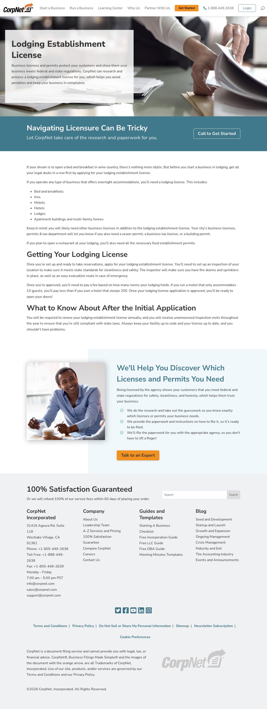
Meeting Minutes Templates (161, 554)
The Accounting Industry (214, 554)
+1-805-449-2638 (53, 549)
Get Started (187, 8)
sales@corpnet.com (42, 589)
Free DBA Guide (152, 549)
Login (247, 8)
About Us (90, 519)
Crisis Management (211, 542)
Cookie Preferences (135, 637)
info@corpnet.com (41, 583)
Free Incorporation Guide (158, 537)
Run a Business (81, 8)
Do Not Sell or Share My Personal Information (135, 626)
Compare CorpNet (97, 548)
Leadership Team (96, 525)
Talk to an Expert (138, 455)
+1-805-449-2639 (49, 566)
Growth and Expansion (213, 531)
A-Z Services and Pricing (102, 531)
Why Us (133, 8)
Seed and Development (214, 519)
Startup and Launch (210, 525)
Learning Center (110, 8)
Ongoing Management (213, 536)
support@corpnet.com (44, 595)
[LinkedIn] (141, 610)
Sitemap (182, 626)
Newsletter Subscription (213, 626)
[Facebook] (126, 610)
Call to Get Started (217, 133)
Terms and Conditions (50, 626)
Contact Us (91, 560)
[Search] (263, 8)
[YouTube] (133, 610)
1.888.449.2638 (221, 8)
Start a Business (52, 8)
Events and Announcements (217, 560)
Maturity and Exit (209, 548)
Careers (89, 554)
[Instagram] (149, 610)
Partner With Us (157, 8)
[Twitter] (118, 610)
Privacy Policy (83, 626)
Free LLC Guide (151, 543)
